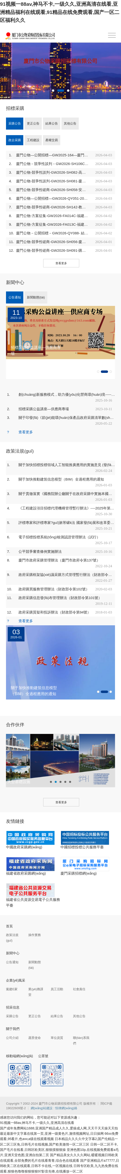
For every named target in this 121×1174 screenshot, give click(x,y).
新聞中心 (12, 953)
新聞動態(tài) (36, 297)
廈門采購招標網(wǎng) (78, 873)
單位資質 (57, 1038)
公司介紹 (12, 1038)
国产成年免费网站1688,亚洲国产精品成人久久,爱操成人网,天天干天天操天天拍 (59, 1128)
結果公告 (51, 123)
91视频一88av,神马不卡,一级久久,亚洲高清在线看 (37, 1123)
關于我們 (12, 1029)
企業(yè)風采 (15, 980)
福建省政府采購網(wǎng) (26, 873)
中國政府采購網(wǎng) (24, 847)
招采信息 (12, 1007)
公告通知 (14, 297)
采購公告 (14, 123)
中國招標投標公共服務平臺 (82, 847)
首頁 (9, 926)
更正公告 (33, 123)
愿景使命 (34, 1038)
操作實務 (34, 935)
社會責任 (79, 989)
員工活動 (57, 989)
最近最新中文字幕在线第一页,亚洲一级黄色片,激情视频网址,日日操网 (52, 1133)
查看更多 (61, 263)
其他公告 (70, 123)
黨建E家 (12, 989)
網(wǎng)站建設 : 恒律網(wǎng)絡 (54, 1108)
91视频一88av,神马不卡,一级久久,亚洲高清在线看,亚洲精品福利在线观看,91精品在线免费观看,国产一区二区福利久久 (59, 12)
